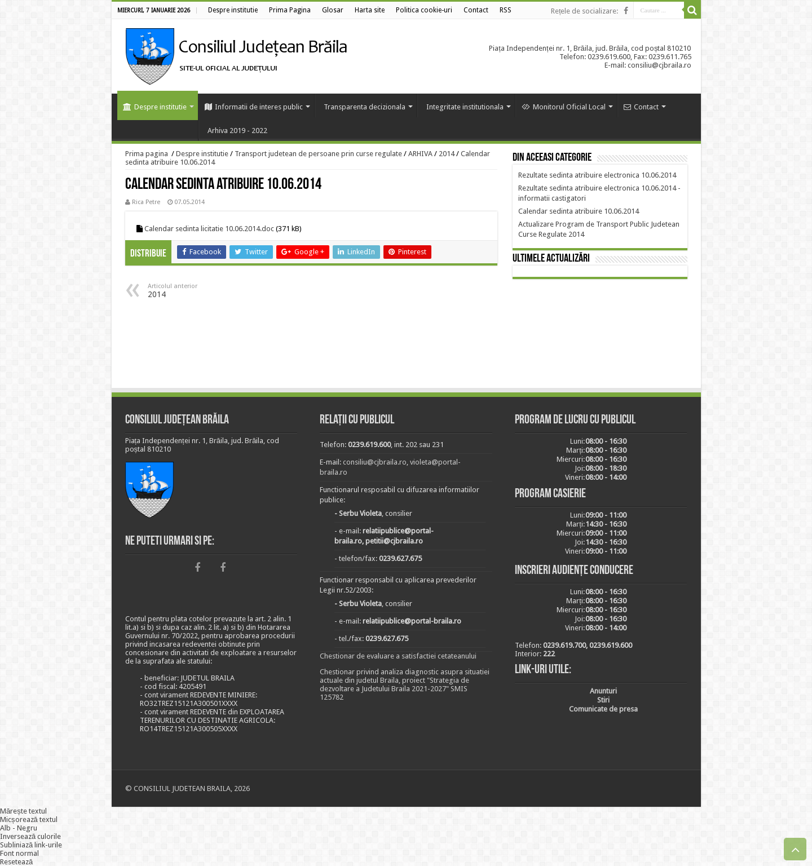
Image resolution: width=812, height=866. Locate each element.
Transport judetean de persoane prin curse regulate (318, 153)
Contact (641, 107)
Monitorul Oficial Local (564, 107)
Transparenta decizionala (364, 107)
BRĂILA (600, 335)
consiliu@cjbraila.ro (375, 462)
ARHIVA (420, 153)
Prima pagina (146, 153)
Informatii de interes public (254, 107)
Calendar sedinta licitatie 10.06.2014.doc (209, 228)
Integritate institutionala (465, 107)
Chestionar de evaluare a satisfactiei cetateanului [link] (398, 656)
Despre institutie (155, 107)
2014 (446, 153)
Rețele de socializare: (585, 11)
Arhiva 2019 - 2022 (237, 130)
